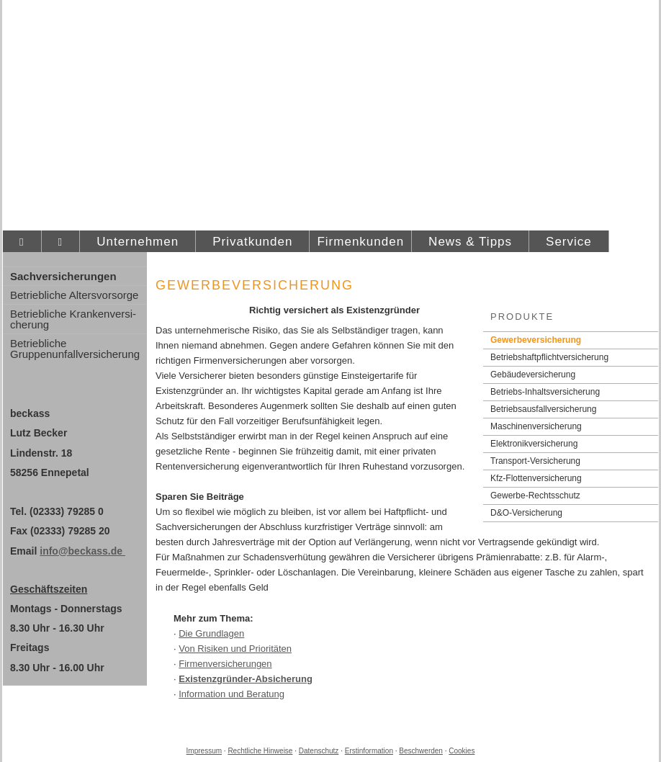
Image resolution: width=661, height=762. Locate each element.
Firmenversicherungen (225, 663)
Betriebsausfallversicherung (543, 409)
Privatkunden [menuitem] (252, 241)
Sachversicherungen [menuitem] (63, 276)
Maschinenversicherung (536, 426)
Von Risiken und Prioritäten (235, 648)
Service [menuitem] (569, 241)
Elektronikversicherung (533, 444)
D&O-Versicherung (526, 513)
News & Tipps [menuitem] (470, 241)
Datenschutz (319, 751)
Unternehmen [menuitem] (137, 241)
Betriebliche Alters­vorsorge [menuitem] (74, 295)
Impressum (204, 751)
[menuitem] (22, 241)
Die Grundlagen (211, 633)
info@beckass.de (82, 551)
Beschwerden (421, 751)
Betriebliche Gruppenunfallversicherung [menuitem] (75, 348)
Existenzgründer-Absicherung (245, 678)
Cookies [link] (462, 751)
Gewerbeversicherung (535, 340)
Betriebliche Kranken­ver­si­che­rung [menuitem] (73, 319)
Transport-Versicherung (535, 461)
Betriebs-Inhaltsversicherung (545, 392)
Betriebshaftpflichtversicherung (549, 357)
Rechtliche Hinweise (260, 751)
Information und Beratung (231, 694)
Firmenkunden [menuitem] (360, 241)
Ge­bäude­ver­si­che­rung (532, 374)
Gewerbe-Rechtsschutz (535, 495)
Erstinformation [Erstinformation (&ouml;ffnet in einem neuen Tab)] (369, 751)
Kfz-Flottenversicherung (536, 478)
